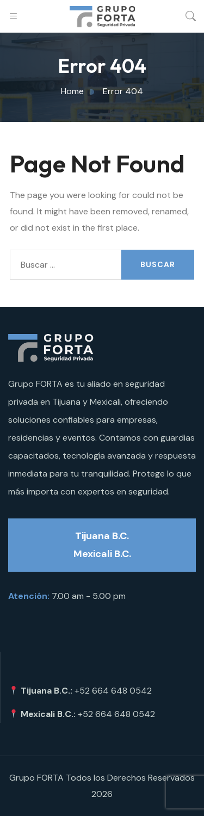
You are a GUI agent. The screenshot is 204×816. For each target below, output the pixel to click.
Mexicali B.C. (102, 553)
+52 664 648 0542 (113, 690)
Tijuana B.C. (102, 535)
